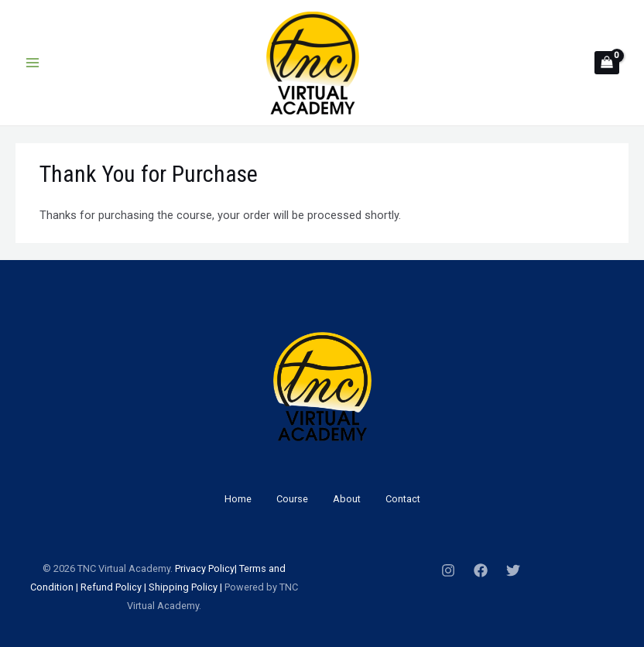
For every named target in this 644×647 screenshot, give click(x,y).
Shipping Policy (183, 587)
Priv (182, 568)
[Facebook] (481, 570)
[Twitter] (513, 570)
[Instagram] (448, 570)
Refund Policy (111, 587)
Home (238, 499)
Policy (220, 568)
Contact (402, 499)
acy (198, 568)
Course (292, 499)
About (347, 499)
